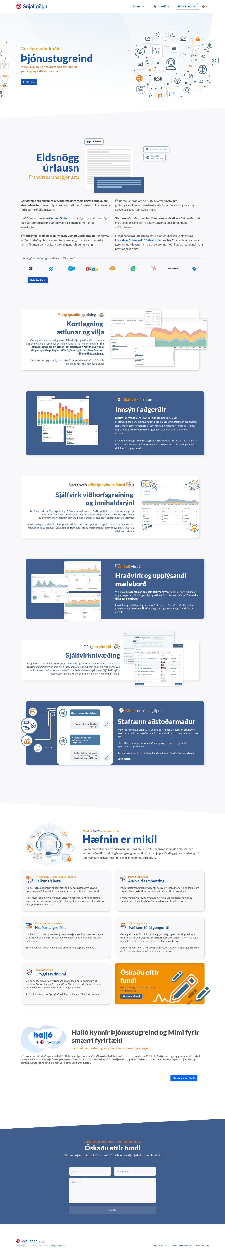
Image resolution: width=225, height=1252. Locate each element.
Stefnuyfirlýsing (202, 1245)
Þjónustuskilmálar (161, 1245)
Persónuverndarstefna (182, 1245)
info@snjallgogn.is (57, 1245)
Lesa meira (124, 758)
